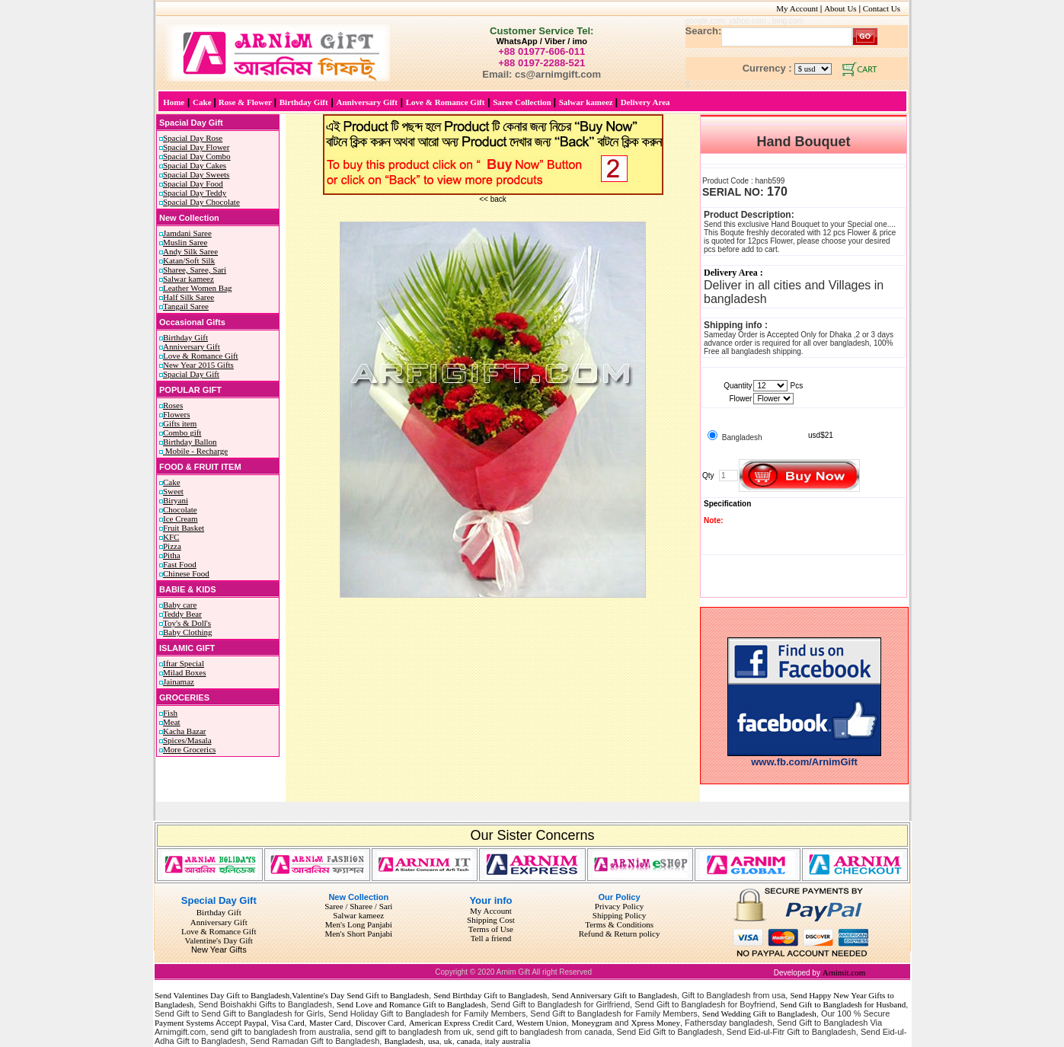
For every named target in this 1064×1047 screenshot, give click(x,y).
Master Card (330, 1022)
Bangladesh (403, 1040)
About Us (840, 8)
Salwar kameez (358, 915)
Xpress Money (655, 1022)
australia (516, 1040)
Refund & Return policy (619, 933)
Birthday (211, 912)
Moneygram (591, 1022)
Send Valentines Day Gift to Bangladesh (222, 995)
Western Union (541, 1022)
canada (469, 1040)
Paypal (255, 1022)
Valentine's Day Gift (219, 940)
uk (448, 1040)
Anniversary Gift (219, 922)
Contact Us (886, 8)
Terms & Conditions (619, 924)
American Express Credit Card (460, 1022)
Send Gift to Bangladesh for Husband (843, 1004)
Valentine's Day (318, 995)
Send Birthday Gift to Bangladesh (490, 995)
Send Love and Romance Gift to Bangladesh (411, 1004)
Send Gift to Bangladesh (388, 995)
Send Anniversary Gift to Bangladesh (613, 995)
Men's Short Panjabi (358, 933)
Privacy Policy (619, 906)
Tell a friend (491, 938)
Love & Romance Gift (219, 931)
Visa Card (288, 1022)
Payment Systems (184, 1022)
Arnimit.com (844, 972)
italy (492, 1040)
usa (433, 1040)
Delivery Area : (733, 272)
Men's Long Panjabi (358, 924)
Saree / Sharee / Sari (358, 906)
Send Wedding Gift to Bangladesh (759, 1013)
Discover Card (380, 1022)
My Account (797, 8)
